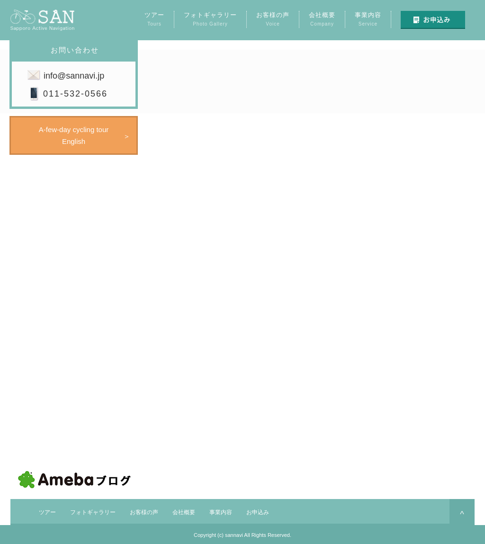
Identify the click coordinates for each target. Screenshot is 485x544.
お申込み (257, 512)
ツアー (47, 512)
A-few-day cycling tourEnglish (74, 135)
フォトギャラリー (93, 512)
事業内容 (220, 512)
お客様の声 (144, 512)
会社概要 (183, 512)
